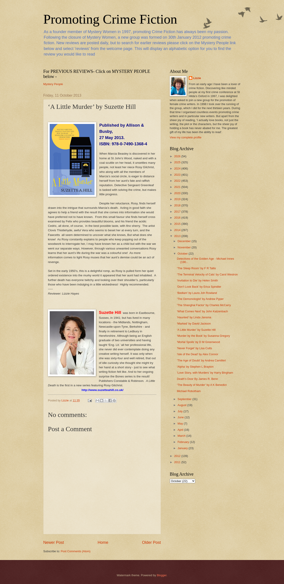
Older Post (151, 542)
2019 (177, 199)
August (182, 405)
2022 (177, 180)
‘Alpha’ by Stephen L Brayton (195, 366)
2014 (177, 230)
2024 (177, 168)
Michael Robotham (189, 391)
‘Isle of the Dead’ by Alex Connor (197, 354)
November (184, 247)
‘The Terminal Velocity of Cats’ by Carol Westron (207, 274)
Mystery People (53, 84)
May (181, 423)
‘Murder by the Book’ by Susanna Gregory (203, 335)
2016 (177, 217)
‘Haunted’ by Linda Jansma (194, 317)
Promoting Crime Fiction (110, 19)
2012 (177, 456)
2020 (177, 193)
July (180, 411)
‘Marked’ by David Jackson (194, 323)
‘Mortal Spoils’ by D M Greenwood (198, 342)
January (183, 448)
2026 (177, 156)
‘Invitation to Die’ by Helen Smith (197, 280)
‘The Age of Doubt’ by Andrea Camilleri (201, 360)
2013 (177, 236)
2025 (177, 162)
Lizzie (197, 78)
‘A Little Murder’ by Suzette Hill (196, 329)
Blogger (162, 575)
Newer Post (53, 542)
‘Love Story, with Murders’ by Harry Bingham (205, 372)
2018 (177, 205)
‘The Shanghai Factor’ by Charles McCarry (204, 305)
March (182, 435)
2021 (177, 187)
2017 (177, 211)
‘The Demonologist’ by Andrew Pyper (200, 299)
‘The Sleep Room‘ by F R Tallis (196, 268)
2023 (177, 174)
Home (103, 542)
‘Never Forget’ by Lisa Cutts (194, 348)
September (185, 399)
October (183, 253)
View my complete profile (185, 137)
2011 (177, 462)
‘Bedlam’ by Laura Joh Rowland (197, 293)
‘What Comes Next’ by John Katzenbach (202, 311)
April (181, 429)
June (181, 417)
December (184, 241)
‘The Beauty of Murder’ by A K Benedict (202, 385)
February (184, 442)
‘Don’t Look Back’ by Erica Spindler (199, 286)
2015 (177, 223)
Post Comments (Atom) (76, 551)
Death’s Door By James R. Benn (197, 379)
